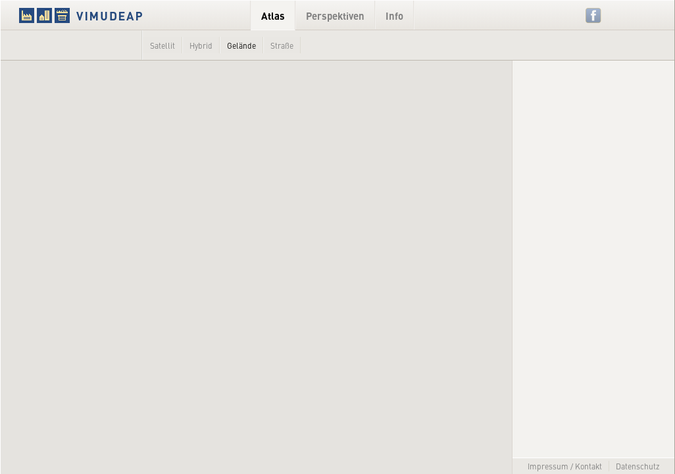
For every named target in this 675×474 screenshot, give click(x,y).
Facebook (594, 15)
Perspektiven (335, 15)
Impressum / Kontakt (565, 466)
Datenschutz (638, 466)
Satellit (162, 45)
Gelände (241, 45)
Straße (281, 45)
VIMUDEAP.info (106, 15)
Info (394, 15)
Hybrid (201, 45)
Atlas (273, 15)
